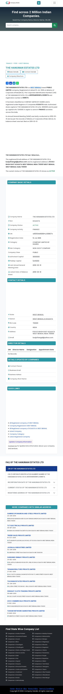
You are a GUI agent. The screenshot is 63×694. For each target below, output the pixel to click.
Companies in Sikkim (40, 661)
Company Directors (16, 76)
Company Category (17, 434)
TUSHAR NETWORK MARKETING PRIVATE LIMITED (26, 611)
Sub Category (14, 248)
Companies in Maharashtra (42, 636)
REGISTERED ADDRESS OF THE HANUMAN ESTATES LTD (29, 493)
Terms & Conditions (46, 689)
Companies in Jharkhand (15, 672)
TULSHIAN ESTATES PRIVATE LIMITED (21, 581)
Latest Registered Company (20, 437)
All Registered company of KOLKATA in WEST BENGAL (28, 428)
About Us (19, 689)
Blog (25, 689)
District (11, 319)
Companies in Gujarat (14, 661)
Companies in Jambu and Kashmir (17, 669)
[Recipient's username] (29, 25)
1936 (15, 63)
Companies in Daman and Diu (16, 653)
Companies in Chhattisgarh (16, 647)
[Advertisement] (31, 48)
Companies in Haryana (14, 664)
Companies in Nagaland (41, 647)
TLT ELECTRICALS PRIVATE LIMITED (20, 525)
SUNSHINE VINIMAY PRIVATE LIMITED (21, 557)
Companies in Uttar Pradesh (42, 672)
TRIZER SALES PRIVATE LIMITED (19, 535)
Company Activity (15, 229)
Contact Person (15, 366)
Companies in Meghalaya (41, 642)
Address (12, 332)
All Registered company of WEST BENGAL (24, 423)
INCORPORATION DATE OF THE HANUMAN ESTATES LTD (29, 482)
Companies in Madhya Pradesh (43, 633)
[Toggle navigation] (54, 3)
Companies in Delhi (13, 655)
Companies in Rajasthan (41, 658)
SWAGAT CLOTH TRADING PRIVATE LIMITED (24, 591)
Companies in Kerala (14, 677)
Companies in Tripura (40, 669)
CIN (10, 234)
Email (11, 337)
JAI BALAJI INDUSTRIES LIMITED (19, 547)
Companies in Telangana (41, 666)
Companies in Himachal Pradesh (17, 666)
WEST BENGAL (24, 63)
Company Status (15, 225)
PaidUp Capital (14, 261)
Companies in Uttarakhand (42, 675)
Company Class (14, 252)
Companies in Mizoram (40, 644)
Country (12, 327)
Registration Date (15, 238)
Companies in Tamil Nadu (41, 664)
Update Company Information (20, 442)
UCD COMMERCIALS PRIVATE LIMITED (21, 601)
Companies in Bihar (13, 642)
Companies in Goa (13, 658)
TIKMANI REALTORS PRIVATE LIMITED (21, 569)
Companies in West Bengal (42, 677)
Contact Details (30, 72)
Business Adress (14, 374)
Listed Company (16, 431)
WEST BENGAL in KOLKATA (43, 319)
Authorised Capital (15, 257)
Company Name (15, 217)
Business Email (14, 370)
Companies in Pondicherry (41, 653)
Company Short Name (17, 379)
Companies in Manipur (40, 639)
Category (12, 242)
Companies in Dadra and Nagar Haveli (19, 650)
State (11, 314)
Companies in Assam (14, 639)
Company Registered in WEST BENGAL (23, 426)
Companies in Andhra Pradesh (16, 633)
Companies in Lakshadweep (16, 680)
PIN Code (12, 323)
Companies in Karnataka (15, 675)
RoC (10, 221)
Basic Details (13, 72)
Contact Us (12, 446)
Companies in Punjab (40, 655)
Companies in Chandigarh (15, 644)
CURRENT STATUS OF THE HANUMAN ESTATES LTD (27, 488)
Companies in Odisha (40, 650)
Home (12, 689)
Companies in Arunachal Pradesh (17, 636)
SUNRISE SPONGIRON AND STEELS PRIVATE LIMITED (26, 513)
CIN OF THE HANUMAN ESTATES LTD (21, 469)
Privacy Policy (33, 689)
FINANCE (9, 63)
